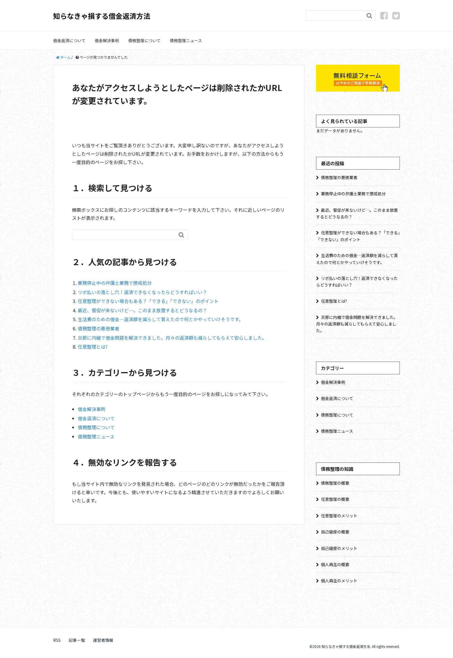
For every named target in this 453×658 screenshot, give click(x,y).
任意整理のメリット (339, 515)
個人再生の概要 (335, 564)
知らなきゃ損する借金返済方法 (101, 16)
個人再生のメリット (339, 580)
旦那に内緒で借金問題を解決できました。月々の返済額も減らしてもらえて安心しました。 (172, 337)
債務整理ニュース (186, 40)
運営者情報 (103, 640)
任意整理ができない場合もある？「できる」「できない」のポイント (148, 301)
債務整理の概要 (335, 483)
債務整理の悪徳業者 (98, 328)
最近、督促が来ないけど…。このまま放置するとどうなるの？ (142, 310)
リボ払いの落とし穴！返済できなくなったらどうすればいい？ (142, 292)
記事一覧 (77, 640)
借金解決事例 (107, 40)
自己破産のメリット (339, 548)
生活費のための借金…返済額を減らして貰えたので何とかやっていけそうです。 (160, 319)
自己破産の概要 (335, 532)
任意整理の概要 (335, 499)
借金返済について (69, 40)
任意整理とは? (92, 346)
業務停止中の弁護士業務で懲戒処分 (115, 282)
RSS (57, 640)
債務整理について (144, 40)
